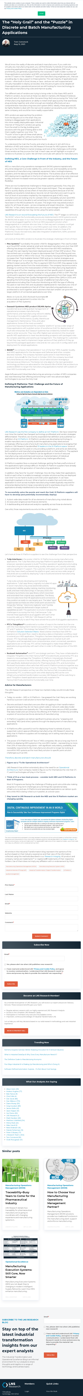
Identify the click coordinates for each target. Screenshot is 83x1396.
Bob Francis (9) (11, 1094)
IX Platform (67, 870)
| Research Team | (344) (15, 1135)
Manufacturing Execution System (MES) (51, 866)
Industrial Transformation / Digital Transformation (45, 870)
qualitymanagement (12, 874)
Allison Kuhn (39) (12, 1089)
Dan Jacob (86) (12, 1099)
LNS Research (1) (12, 1116)
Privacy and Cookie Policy (14, 8)
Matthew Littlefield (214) (15, 1120)
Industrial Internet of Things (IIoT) (16, 870)
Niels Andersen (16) (13, 1128)
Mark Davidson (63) (13, 1118)
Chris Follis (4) (11, 1096)
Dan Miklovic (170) (13, 1101)
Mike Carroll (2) (11, 1125)
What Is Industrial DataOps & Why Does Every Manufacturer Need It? (30, 1055)
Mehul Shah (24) (12, 1123)
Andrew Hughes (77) (14, 1091)
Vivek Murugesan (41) (14, 1140)
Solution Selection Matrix (28, 632)
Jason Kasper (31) (12, 1111)
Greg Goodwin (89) (13, 1106)
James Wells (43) (12, 1108)
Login (27, 1391)
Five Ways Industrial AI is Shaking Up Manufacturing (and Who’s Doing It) (31, 1064)
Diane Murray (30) (13, 1103)
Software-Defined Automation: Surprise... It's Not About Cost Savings (30, 1069)
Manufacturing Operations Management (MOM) (21, 866)
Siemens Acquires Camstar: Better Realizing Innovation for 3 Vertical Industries (34, 1050)
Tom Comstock (21, 42)
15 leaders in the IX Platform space (52, 446)
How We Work (51, 1391)
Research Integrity (68, 839)
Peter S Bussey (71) (13, 1132)
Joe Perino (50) (12, 1113)
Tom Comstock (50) (13, 1137)
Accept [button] (42, 13)
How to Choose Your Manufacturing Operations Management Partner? (61, 1199)
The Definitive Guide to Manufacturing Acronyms (22, 1059)
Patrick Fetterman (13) (14, 1130)
